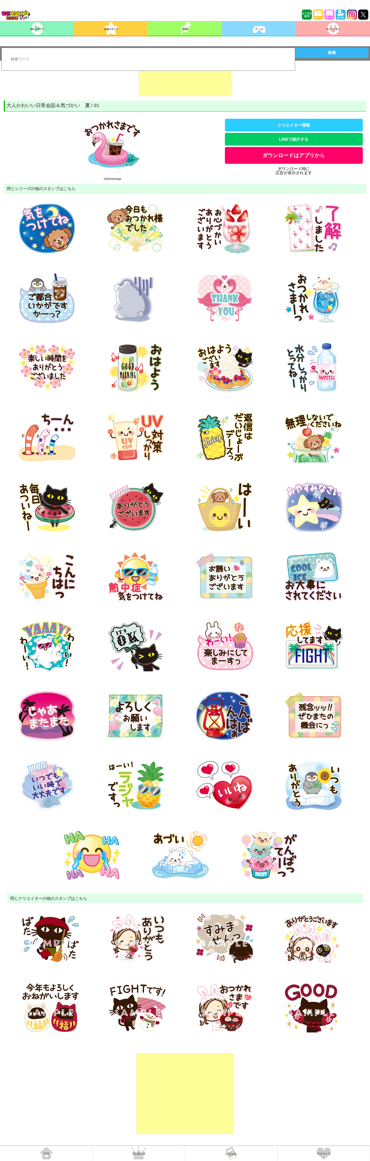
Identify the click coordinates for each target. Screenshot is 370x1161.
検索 (332, 52)
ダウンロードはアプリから (293, 155)
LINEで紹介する (293, 139)
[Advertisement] (185, 81)
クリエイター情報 (294, 125)
